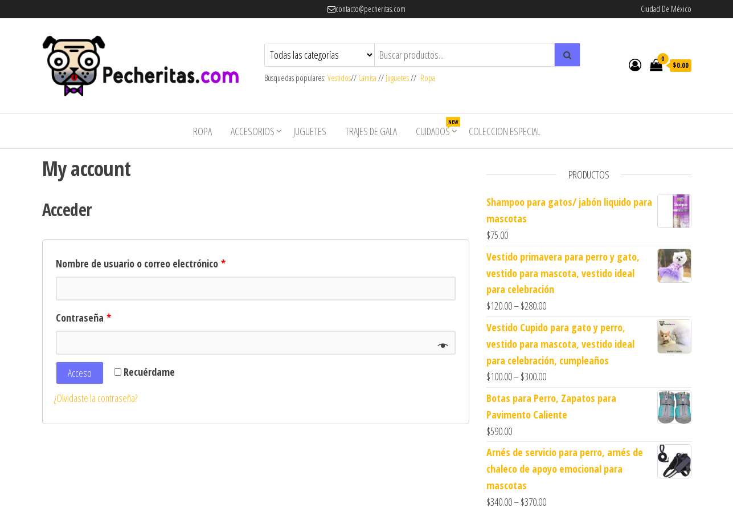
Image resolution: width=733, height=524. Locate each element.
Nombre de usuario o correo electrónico (141, 263)
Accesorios (253, 131)
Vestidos (339, 77)
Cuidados (437, 127)
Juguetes (397, 77)
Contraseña (83, 317)
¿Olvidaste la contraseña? (95, 398)
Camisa (367, 77)
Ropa (427, 77)
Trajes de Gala (371, 131)
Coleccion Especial (504, 131)
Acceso (80, 373)
